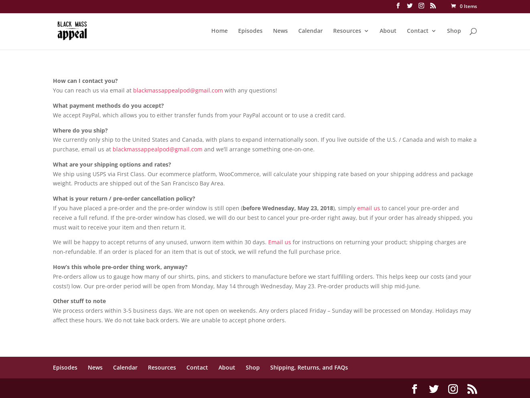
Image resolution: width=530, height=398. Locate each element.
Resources (347, 31)
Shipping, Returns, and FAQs (309, 367)
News (280, 31)
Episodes (250, 31)
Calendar (310, 31)
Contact (418, 31)
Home (219, 31)
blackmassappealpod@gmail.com (178, 90)
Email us (279, 242)
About (388, 31)
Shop (454, 31)
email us (368, 208)
